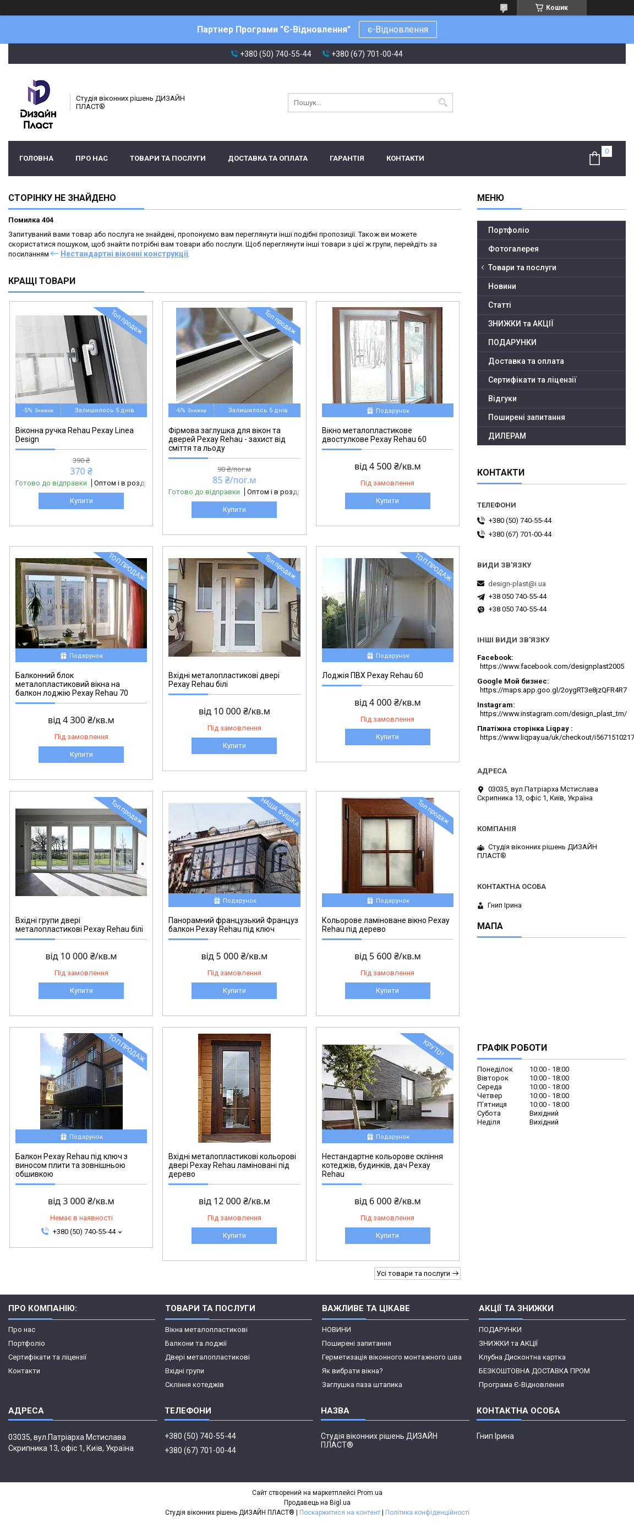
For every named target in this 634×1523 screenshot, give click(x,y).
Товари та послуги (168, 158)
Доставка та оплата (268, 158)
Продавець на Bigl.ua (317, 1502)
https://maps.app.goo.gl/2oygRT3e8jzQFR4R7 (553, 690)
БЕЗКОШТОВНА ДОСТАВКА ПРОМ (534, 1371)
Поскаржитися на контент (339, 1512)
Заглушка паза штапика (362, 1384)
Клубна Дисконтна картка (522, 1357)
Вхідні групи (184, 1371)
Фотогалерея (513, 248)
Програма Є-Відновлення (521, 1384)
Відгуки (502, 398)
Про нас (91, 158)
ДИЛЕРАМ (507, 436)
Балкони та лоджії (196, 1343)
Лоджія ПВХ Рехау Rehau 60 (372, 675)
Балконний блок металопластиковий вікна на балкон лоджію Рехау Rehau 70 (71, 684)
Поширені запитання (526, 417)
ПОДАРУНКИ (512, 342)
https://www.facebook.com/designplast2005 (552, 666)
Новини (502, 286)
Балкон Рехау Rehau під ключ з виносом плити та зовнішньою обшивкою (71, 1165)
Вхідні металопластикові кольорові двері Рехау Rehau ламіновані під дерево (232, 1165)
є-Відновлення (398, 29)
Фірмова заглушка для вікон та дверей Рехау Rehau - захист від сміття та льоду (227, 439)
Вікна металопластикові (206, 1329)
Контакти (405, 158)
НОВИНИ (336, 1329)
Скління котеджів (194, 1384)
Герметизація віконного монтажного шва (392, 1357)
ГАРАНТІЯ (347, 158)
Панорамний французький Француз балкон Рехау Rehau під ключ (233, 925)
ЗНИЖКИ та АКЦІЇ (521, 323)
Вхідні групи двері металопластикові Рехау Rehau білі (79, 925)
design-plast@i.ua (517, 584)
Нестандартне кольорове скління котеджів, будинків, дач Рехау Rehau (382, 1165)
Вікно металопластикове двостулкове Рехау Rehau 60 (374, 435)
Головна (36, 158)
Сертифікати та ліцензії (532, 379)
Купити (81, 500)
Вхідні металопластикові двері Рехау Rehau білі (224, 680)
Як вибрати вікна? (352, 1371)
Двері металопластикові (207, 1357)
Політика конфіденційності (427, 1512)
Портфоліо (508, 230)
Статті (499, 305)
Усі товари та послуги (413, 1273)
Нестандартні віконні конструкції (124, 253)
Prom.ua (369, 1493)
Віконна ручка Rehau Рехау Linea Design (74, 435)
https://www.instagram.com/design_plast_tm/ (553, 713)
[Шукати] (443, 102)
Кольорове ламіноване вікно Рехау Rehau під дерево (386, 925)
